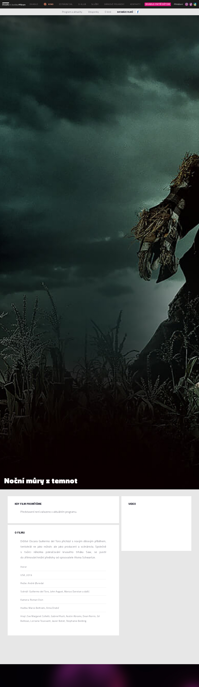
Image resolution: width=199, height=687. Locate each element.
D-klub (82, 4)
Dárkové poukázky (114, 4)
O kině (108, 12)
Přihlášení (178, 4)
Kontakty (135, 4)
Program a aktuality (72, 12)
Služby (95, 4)
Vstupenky (93, 12)
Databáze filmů (125, 12)
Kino (48, 4)
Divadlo (34, 4)
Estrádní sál (66, 4)
